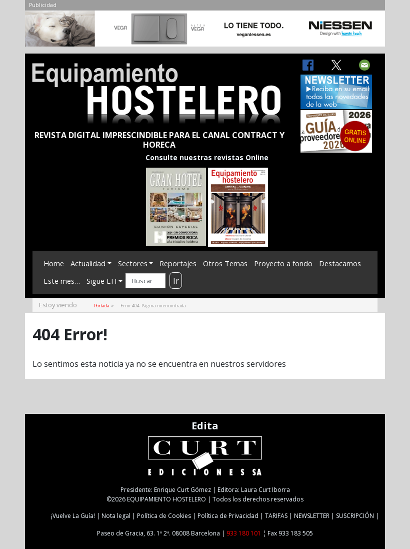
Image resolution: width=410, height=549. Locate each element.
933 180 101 (243, 533)
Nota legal (116, 515)
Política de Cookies (164, 515)
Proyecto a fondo (283, 263)
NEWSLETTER (312, 515)
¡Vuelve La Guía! (73, 515)
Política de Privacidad (228, 515)
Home (54, 263)
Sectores (133, 263)
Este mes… (62, 281)
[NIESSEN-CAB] (205, 31)
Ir (176, 280)
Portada (102, 305)
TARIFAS (276, 515)
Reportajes (178, 263)
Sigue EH (101, 281)
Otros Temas (225, 263)
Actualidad (88, 263)
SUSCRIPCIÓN (355, 515)
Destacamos (340, 263)
